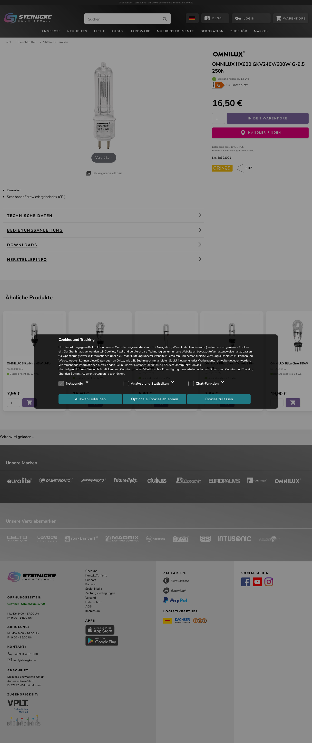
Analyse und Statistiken (150, 383)
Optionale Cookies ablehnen (154, 398)
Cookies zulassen (219, 398)
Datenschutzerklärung (148, 365)
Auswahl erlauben (90, 398)
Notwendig (74, 383)
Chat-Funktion (207, 383)
